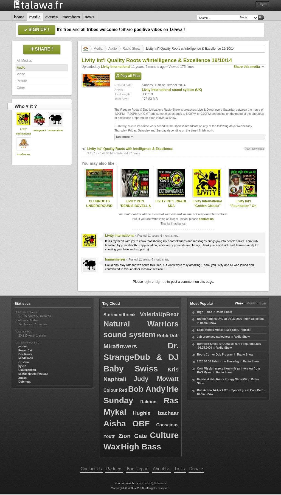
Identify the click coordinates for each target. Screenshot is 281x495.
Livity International (115, 67)
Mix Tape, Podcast (238, 329)
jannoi (22, 346)
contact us (206, 218)
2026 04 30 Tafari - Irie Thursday (218, 361)
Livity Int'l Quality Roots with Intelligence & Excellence (130, 149)
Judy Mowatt (156, 378)
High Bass (141, 446)
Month (251, 303)
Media (35, 17)
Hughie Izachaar (156, 413)
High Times (204, 312)
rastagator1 (39, 130)
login (147, 282)
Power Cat (25, 350)
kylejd (22, 366)
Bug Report (137, 468)
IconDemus (23, 154)
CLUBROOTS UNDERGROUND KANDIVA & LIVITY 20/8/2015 (99, 208)
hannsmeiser (55, 130)
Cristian (23, 362)
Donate (196, 468)
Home (19, 17)
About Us (161, 468)
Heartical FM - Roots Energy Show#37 (222, 379)
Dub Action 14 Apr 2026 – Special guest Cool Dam (230, 390)
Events (51, 17)
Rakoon (148, 401)
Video (21, 74)
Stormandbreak (119, 314)
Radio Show (131, 49)
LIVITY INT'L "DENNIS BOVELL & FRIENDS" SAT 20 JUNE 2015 (135, 208)
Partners (114, 468)
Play (247, 148)
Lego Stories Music (210, 329)
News (90, 17)
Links (180, 468)
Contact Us (91, 468)
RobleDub (168, 335)
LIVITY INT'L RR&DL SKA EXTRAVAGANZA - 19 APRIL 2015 (171, 208)
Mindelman (25, 358)
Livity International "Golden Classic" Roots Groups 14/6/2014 (207, 208)
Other (21, 88)
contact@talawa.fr (154, 483)
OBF (141, 423)
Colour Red (115, 390)
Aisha (114, 423)
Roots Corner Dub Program (215, 354)
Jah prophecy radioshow (213, 336)
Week (239, 303)
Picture (22, 81)
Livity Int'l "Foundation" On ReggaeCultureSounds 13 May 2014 (243, 208)
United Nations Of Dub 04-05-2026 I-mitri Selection (230, 318)
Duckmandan (27, 369)
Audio (21, 67)
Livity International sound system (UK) (172, 90)
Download (258, 148)
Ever (262, 303)
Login (262, 4)
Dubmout (24, 381)
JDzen (22, 377)
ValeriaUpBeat (159, 314)
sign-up (161, 282)
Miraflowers (120, 346)
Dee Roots (25, 354)
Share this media (247, 67)
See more (125, 137)
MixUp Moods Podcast (33, 373)
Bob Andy (146, 389)
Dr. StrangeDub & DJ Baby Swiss (141, 357)
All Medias (24, 61)
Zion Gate (132, 436)
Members (71, 17)
